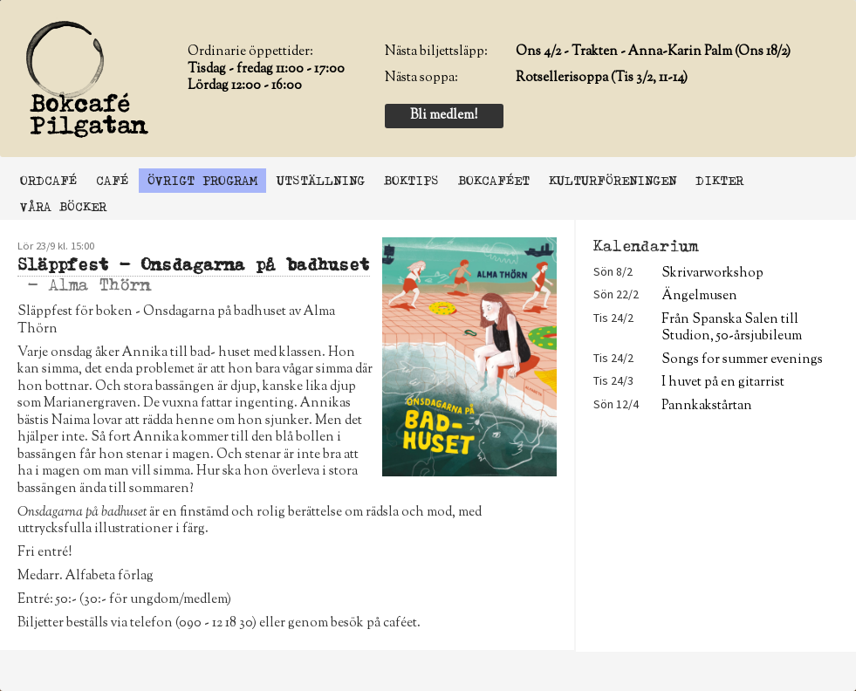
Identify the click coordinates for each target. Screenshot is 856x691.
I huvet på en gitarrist (722, 382)
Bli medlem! (443, 115)
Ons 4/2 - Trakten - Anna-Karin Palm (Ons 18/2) (653, 52)
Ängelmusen (699, 296)
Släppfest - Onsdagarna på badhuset (193, 265)
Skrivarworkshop (712, 273)
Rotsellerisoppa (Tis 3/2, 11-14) (602, 78)
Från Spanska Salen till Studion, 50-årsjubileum (731, 328)
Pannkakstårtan (706, 406)
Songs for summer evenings (742, 360)
